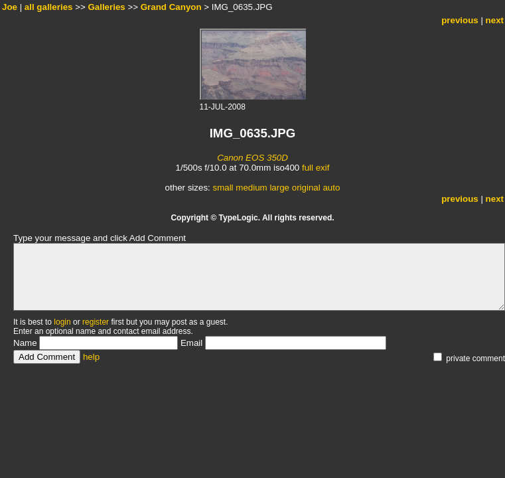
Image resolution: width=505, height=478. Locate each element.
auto (331, 188)
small (222, 188)
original (306, 188)
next (495, 20)
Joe (9, 7)
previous (459, 20)
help (91, 357)
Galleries (106, 7)
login (62, 322)
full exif (315, 168)
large (279, 188)
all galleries (49, 7)
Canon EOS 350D (252, 158)
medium (251, 188)
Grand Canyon (171, 7)
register (95, 322)
